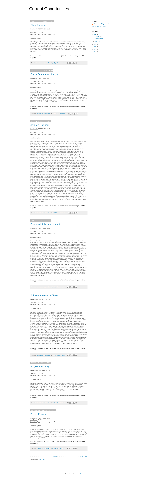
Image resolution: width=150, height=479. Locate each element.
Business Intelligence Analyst (45, 224)
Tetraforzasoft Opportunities (102, 24)
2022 (95, 44)
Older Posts (83, 456)
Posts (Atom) (41, 459)
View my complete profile (99, 26)
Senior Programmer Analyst (44, 74)
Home (55, 456)
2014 (95, 52)
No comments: (61, 63)
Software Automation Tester (44, 295)
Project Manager (38, 414)
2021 (95, 47)
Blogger (82, 474)
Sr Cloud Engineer (39, 125)
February (97, 36)
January (97, 41)
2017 (95, 49)
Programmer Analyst (40, 366)
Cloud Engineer (38, 25)
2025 (95, 34)
